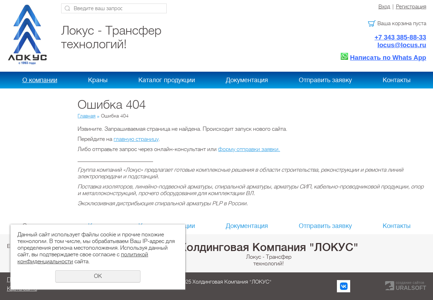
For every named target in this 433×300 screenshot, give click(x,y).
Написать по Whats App (388, 57)
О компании (39, 80)
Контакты (397, 80)
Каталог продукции (166, 80)
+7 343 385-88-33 (400, 37)
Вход (384, 6)
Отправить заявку (325, 80)
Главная (86, 116)
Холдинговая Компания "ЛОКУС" (268, 247)
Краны (98, 80)
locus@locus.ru (401, 45)
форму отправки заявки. (249, 149)
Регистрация (411, 6)
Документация (247, 80)
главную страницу (136, 139)
